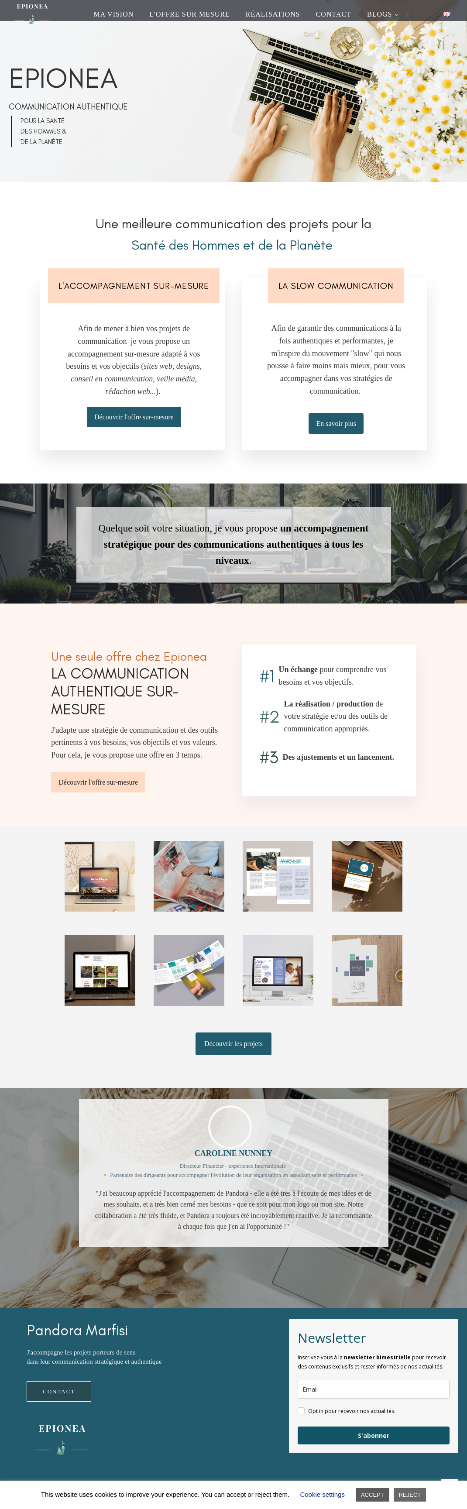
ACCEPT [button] (372, 1495)
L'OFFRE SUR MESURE (189, 14)
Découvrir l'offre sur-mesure (134, 417)
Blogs (379, 14)
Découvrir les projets (233, 1043)
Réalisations (273, 14)
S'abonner (373, 1435)
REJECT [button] (410, 1495)
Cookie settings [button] (322, 1494)
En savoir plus (336, 423)
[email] (374, 1389)
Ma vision (113, 14)
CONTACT (333, 14)
